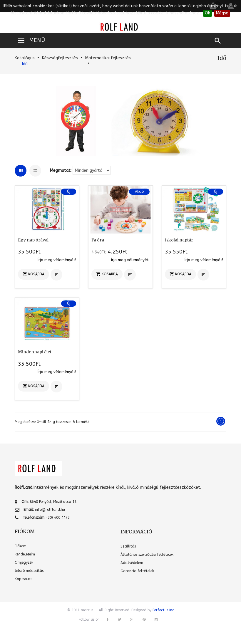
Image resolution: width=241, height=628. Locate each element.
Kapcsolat (23, 579)
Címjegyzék (24, 562)
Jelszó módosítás (29, 571)
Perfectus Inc (163, 610)
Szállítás (128, 546)
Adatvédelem (131, 563)
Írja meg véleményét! (57, 260)
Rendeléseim (25, 554)
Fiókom (20, 546)
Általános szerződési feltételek (146, 555)
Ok (207, 13)
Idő (25, 63)
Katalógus (25, 58)
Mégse (222, 13)
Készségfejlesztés (60, 58)
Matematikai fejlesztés (108, 58)
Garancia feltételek (137, 571)
